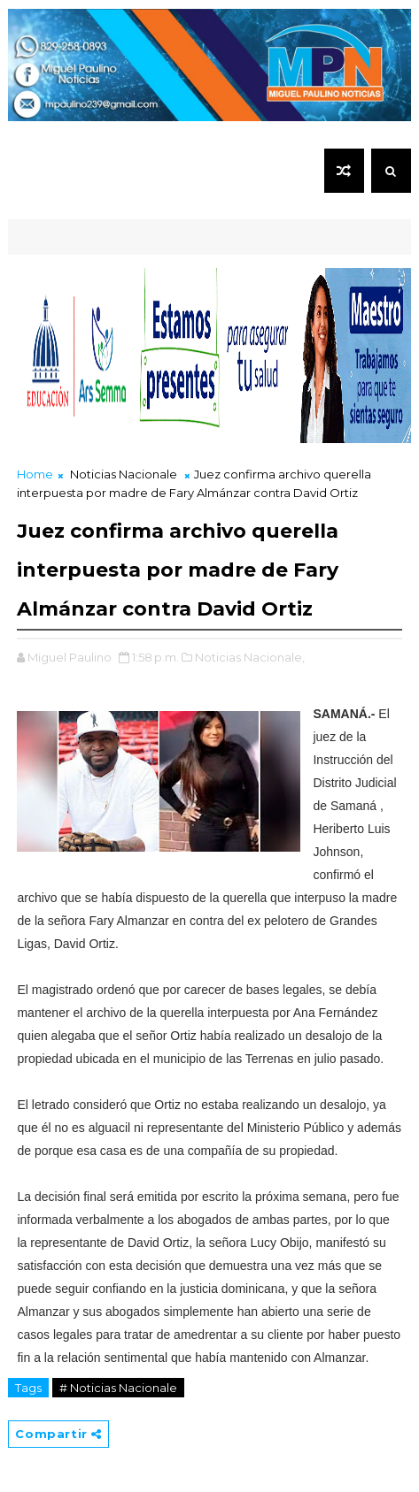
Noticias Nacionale (123, 474)
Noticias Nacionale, (250, 657)
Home (35, 474)
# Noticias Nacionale (118, 1388)
